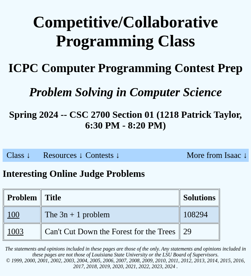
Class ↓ (18, 155)
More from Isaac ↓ (217, 155)
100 (13, 214)
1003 (15, 231)
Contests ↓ (103, 155)
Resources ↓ (63, 155)
